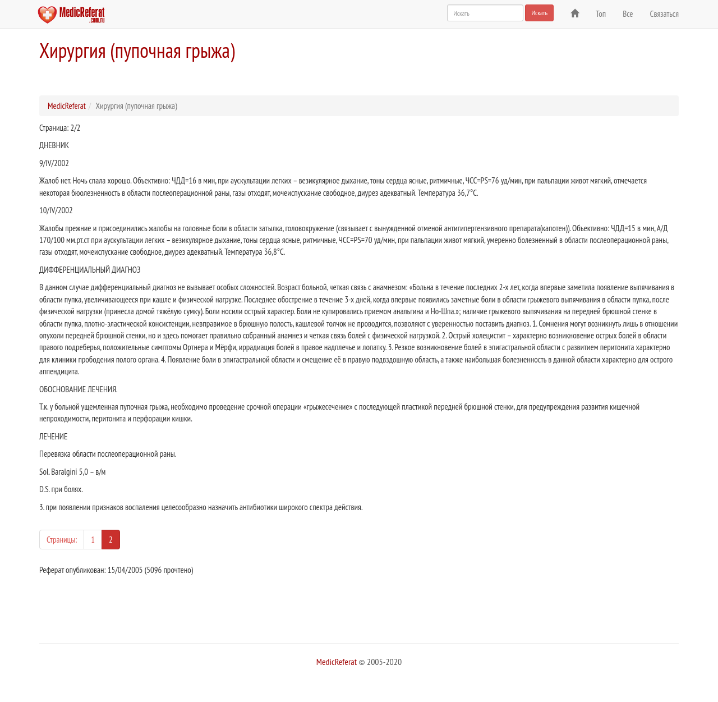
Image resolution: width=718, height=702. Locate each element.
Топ (601, 13)
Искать (539, 12)
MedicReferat (67, 105)
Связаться (664, 13)
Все (628, 13)
